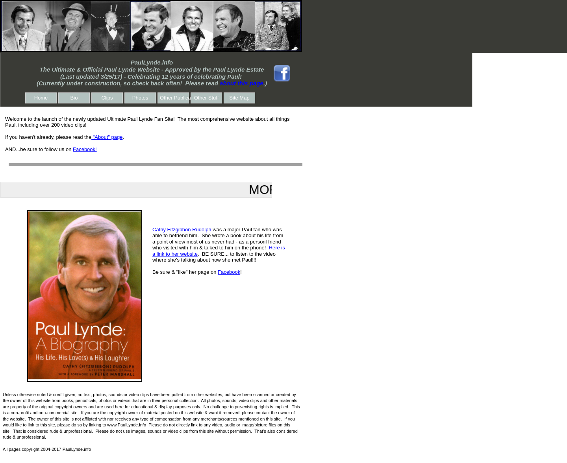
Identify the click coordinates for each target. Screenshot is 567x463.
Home (41, 98)
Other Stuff (206, 98)
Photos (140, 98)
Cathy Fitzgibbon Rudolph (181, 229)
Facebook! (85, 149)
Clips (107, 98)
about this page (241, 83)
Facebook (229, 272)
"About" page (106, 137)
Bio (74, 98)
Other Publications (174, 98)
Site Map (239, 98)
